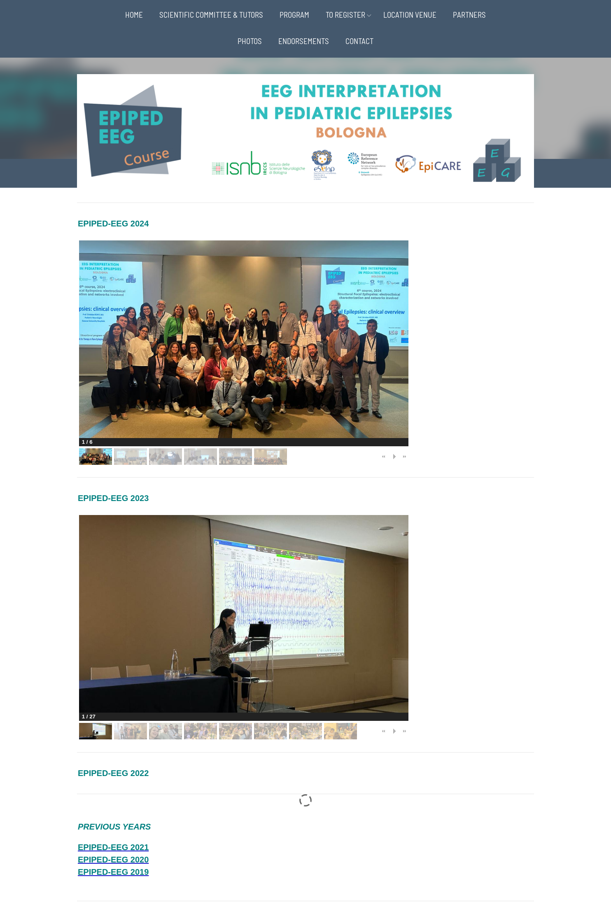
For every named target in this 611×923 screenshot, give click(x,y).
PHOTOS (250, 41)
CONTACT (359, 41)
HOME (134, 14)
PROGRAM (294, 14)
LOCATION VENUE (409, 14)
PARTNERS (469, 14)
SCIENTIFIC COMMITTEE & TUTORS (211, 14)
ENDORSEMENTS (303, 41)
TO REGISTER (345, 14)
